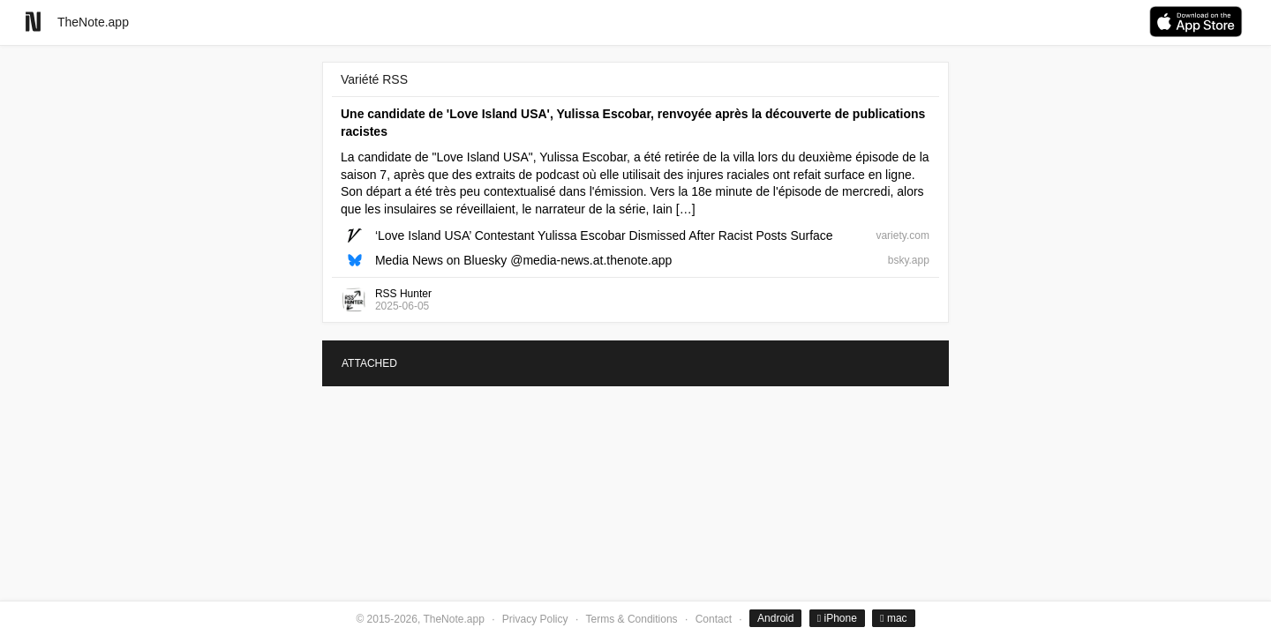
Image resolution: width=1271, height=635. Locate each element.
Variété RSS (374, 79)
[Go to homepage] (33, 21)
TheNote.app (93, 22)
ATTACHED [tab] (369, 363)
